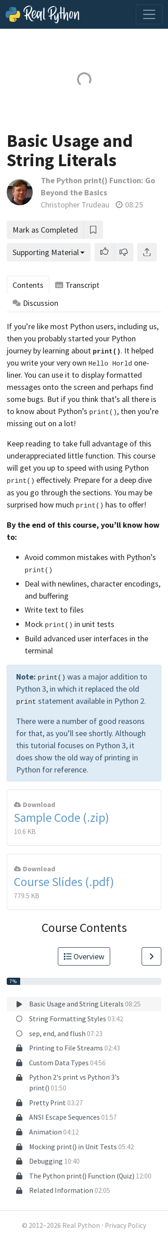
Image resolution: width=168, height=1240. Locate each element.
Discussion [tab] (35, 303)
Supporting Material (46, 252)
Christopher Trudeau (75, 204)
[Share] (147, 252)
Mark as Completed (45, 230)
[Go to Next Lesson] (151, 956)
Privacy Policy (125, 1225)
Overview (84, 956)
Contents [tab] (28, 285)
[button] (104, 252)
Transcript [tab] (77, 285)
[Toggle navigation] (149, 14)
